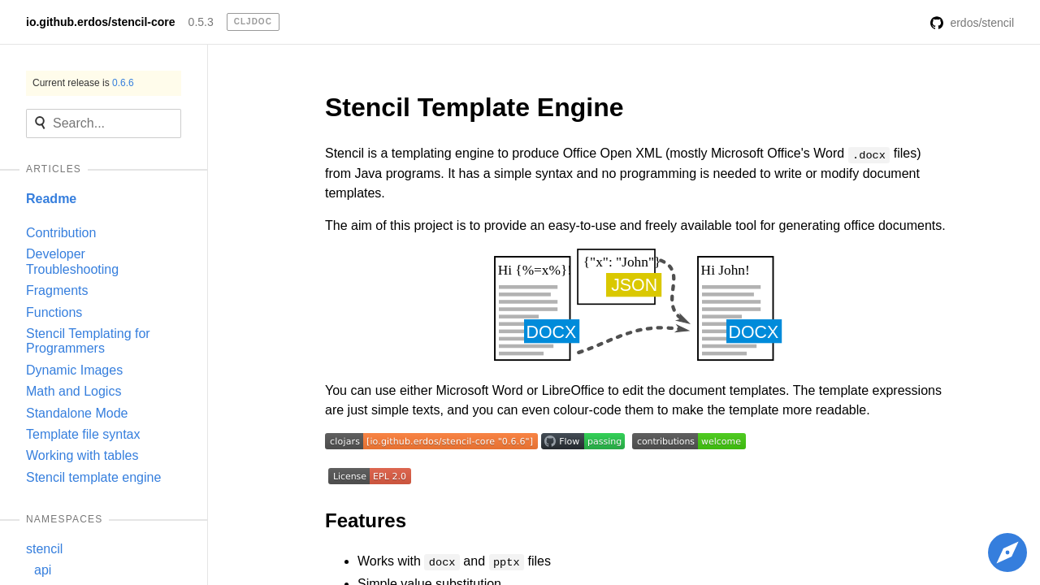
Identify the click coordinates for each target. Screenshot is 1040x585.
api (42, 570)
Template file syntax (83, 434)
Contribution (61, 233)
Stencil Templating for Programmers (88, 341)
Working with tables (82, 455)
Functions (54, 312)
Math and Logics (73, 391)
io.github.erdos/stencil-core (101, 21)
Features (365, 520)
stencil (44, 549)
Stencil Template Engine (474, 107)
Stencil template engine (93, 477)
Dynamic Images (74, 370)
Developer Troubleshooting (72, 261)
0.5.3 (201, 21)
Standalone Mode (77, 413)
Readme (51, 199)
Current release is (83, 83)
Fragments (57, 290)
